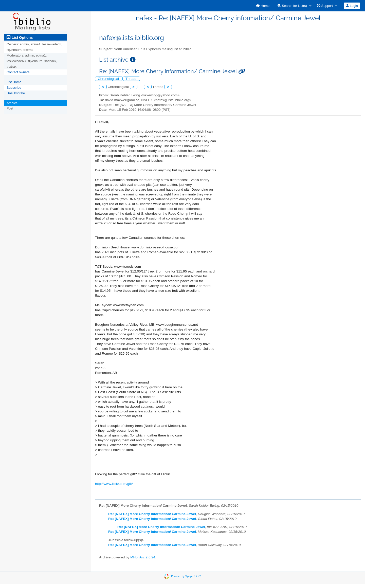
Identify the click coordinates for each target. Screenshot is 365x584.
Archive (12, 103)
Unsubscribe (16, 93)
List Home (14, 82)
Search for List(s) (292, 6)
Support (325, 6)
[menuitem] (262, 5)
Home (262, 6)
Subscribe (14, 87)
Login (352, 6)
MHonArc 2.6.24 (142, 557)
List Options (20, 37)
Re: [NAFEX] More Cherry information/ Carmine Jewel (152, 514)
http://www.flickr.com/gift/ (114, 484)
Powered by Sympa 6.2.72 (186, 576)
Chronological (109, 79)
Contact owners (18, 72)
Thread (131, 79)
